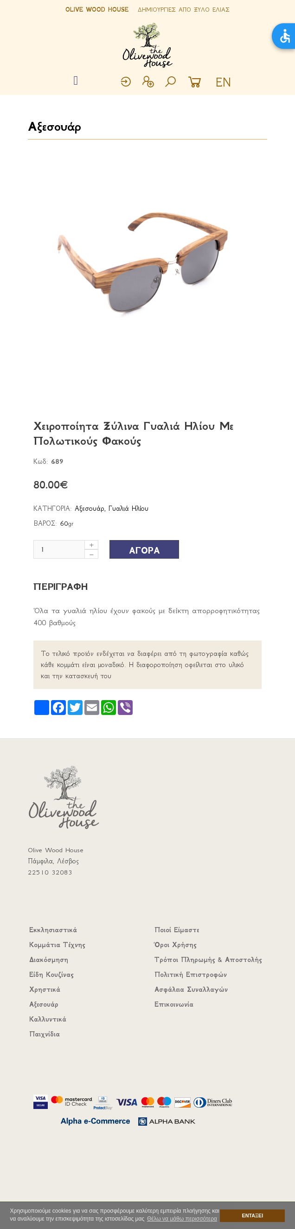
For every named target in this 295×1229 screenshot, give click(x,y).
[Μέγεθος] (65, 549)
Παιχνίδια (44, 1034)
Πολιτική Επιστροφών (190, 974)
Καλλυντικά (47, 1019)
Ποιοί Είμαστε (176, 930)
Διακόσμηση (48, 959)
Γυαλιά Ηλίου (128, 508)
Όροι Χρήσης (175, 945)
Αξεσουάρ (54, 126)
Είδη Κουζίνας (51, 974)
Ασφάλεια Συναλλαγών (191, 989)
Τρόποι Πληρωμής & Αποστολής (208, 959)
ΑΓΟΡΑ (144, 550)
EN (223, 82)
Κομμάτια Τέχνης (57, 945)
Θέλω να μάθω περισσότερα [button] (182, 1219)
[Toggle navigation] (76, 81)
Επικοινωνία (173, 1004)
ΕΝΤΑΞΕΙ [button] (252, 1215)
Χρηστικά (44, 989)
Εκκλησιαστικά (53, 930)
